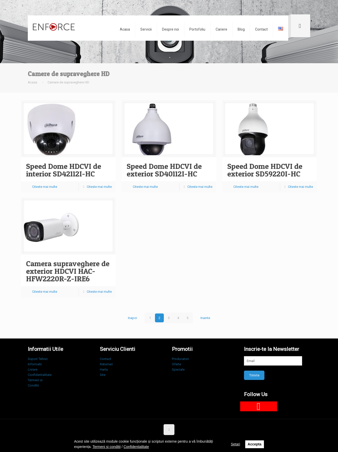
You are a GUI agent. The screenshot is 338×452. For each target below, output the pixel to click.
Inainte (205, 318)
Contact (105, 359)
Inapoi (132, 318)
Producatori (180, 359)
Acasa (32, 82)
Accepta (254, 444)
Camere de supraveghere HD (68, 82)
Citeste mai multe (44, 187)
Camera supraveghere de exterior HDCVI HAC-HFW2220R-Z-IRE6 (67, 271)
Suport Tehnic (38, 359)
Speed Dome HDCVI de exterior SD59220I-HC (264, 170)
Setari (235, 444)
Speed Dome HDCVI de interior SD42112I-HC (63, 170)
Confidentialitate (40, 375)
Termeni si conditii (107, 447)
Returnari (106, 364)
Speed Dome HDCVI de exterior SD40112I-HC (164, 170)
